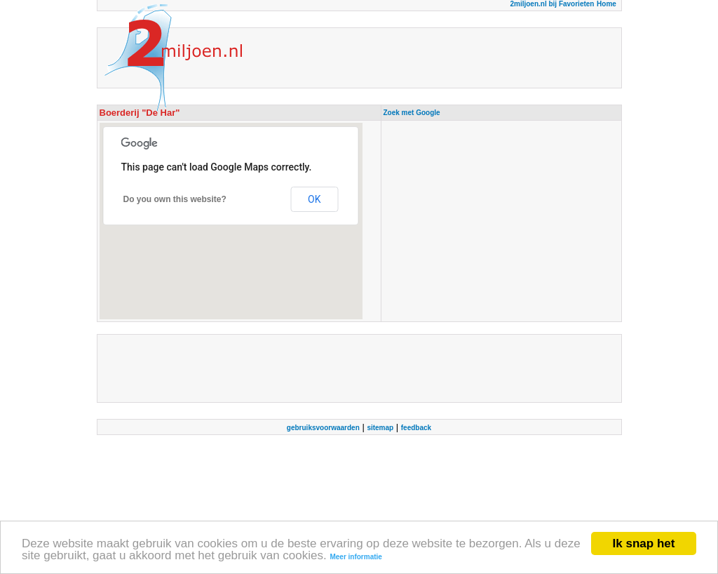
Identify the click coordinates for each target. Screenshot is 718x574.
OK (314, 199)
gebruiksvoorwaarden (323, 428)
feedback (416, 428)
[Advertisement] (501, 221)
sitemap (380, 428)
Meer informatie (355, 557)
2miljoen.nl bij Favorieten (552, 4)
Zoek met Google (412, 112)
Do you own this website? (174, 199)
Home (606, 4)
